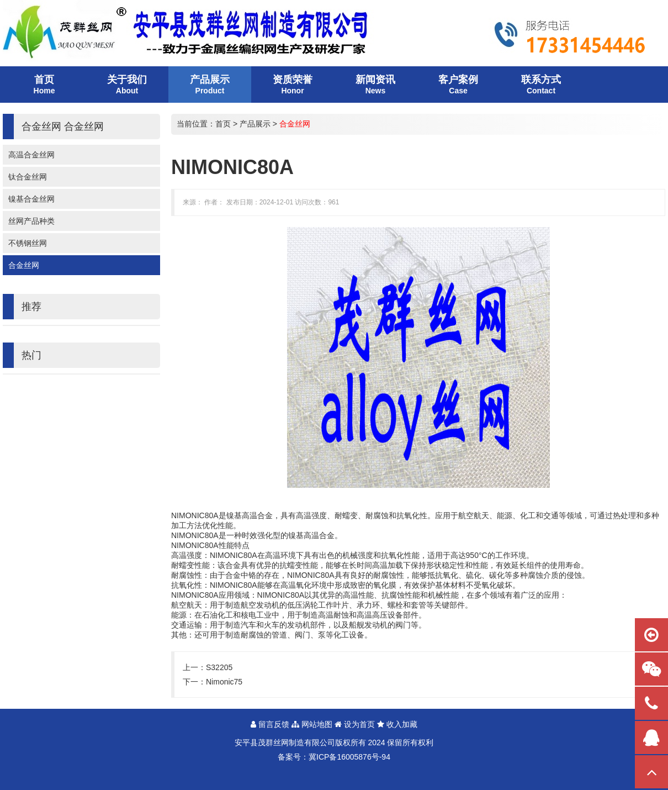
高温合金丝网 (31, 154)
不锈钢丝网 (27, 243)
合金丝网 (23, 265)
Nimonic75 (224, 681)
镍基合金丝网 (31, 198)
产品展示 (255, 123)
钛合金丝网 (27, 176)
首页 (223, 123)
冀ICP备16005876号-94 (349, 756)
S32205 (219, 667)
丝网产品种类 (31, 221)
